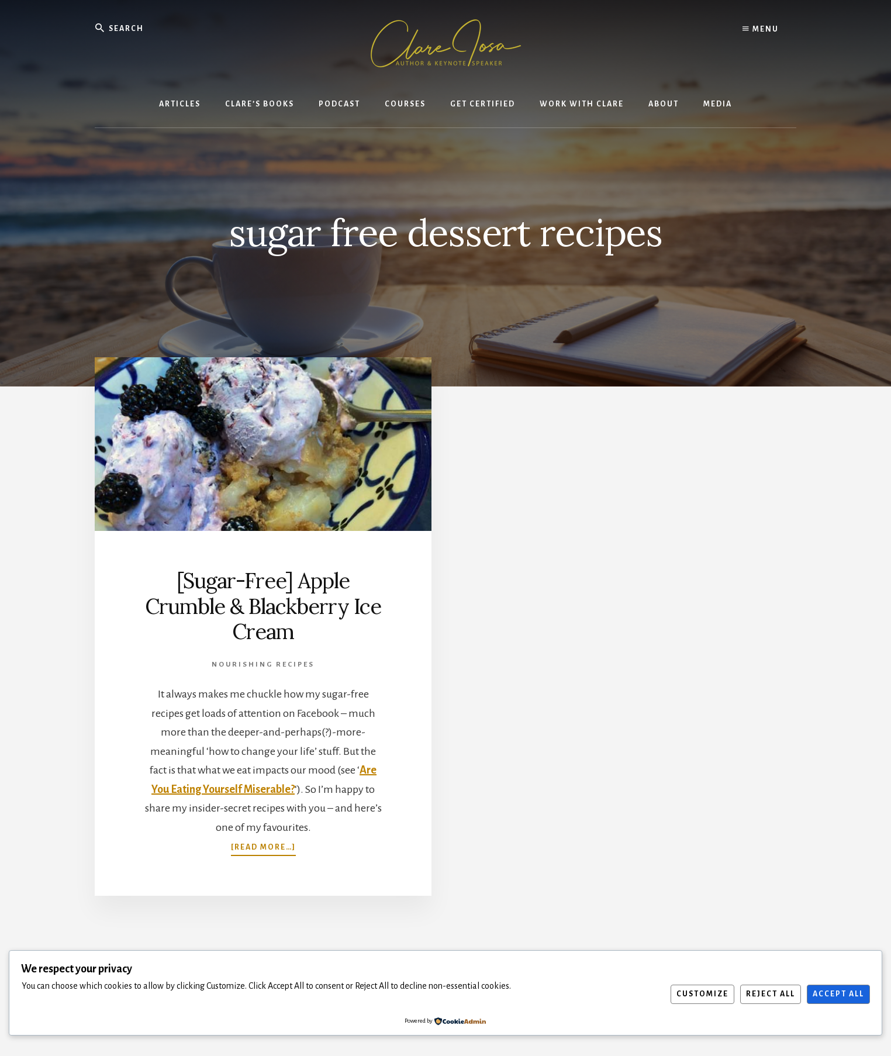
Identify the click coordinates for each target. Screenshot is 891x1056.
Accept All (838, 994)
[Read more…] (263, 846)
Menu (760, 29)
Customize (702, 994)
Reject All (770, 994)
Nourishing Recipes (263, 664)
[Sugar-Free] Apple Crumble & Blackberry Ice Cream (263, 605)
